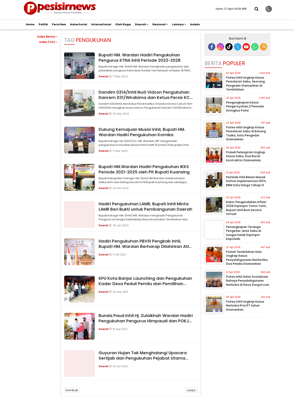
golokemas (147, 414)
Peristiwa (59, 24)
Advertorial (78, 24)
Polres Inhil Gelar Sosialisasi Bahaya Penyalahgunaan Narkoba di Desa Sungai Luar (247, 281)
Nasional (159, 24)
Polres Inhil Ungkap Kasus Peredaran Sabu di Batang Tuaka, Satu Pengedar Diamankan (246, 133)
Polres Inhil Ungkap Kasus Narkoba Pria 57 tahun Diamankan (245, 306)
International (101, 24)
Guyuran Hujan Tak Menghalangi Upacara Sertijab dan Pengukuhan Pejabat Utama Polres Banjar (143, 358)
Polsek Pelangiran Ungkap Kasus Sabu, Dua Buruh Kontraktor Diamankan (245, 156)
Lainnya (178, 24)
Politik (43, 24)
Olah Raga (123, 24)
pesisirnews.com (268, 404)
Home (30, 24)
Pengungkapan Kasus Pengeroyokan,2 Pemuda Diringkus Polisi (245, 106)
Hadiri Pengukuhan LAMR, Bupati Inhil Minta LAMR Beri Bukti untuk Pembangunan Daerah (145, 206)
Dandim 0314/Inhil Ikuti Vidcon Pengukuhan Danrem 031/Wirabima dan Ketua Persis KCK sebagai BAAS (146, 97)
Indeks (195, 24)
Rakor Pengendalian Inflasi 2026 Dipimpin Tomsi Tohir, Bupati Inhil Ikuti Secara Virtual (246, 208)
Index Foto (48, 42)
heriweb (289, 404)
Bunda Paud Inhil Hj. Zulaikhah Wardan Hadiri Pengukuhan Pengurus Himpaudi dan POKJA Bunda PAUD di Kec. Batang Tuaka (146, 321)
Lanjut (191, 390)
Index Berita (47, 37)
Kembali (72, 390)
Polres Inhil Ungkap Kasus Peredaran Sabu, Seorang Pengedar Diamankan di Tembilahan (245, 83)
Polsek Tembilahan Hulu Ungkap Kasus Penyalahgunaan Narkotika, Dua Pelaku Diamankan (247, 258)
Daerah (140, 24)
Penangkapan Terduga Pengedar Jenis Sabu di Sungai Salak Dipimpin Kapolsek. (243, 233)
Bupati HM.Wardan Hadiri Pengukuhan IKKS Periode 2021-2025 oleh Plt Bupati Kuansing (144, 169)
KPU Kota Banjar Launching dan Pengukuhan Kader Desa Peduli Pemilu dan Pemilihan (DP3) (145, 283)
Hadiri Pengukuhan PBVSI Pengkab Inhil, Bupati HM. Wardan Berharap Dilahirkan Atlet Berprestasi (146, 246)
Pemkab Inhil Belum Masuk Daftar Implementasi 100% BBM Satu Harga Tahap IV (246, 181)
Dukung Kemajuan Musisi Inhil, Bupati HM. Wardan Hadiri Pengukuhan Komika (142, 132)
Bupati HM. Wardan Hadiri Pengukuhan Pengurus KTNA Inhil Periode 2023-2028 (140, 57)
